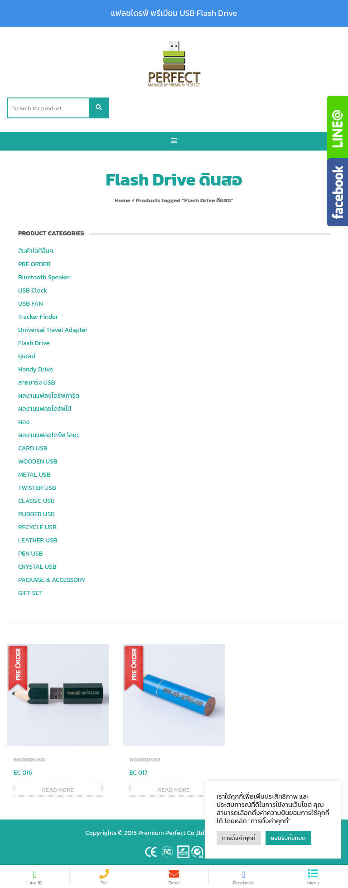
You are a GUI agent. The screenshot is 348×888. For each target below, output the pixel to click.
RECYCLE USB (37, 527)
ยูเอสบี (26, 356)
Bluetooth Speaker (44, 277)
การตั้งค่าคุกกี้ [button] (239, 838)
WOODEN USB (37, 461)
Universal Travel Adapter (52, 330)
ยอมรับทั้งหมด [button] (288, 838)
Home (122, 200)
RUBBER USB (36, 514)
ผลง (23, 422)
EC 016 (23, 772)
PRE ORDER (34, 264)
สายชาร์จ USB (36, 382)
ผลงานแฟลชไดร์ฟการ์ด (48, 395)
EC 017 (139, 772)
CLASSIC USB (36, 501)
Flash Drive (33, 343)
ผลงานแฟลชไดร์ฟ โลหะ (48, 435)
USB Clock (32, 290)
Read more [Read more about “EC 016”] (58, 790)
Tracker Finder (38, 317)
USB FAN (30, 303)
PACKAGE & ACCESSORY (52, 580)
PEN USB (30, 553)
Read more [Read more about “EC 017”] (174, 790)
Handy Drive (35, 369)
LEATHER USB (37, 540)
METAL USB (34, 474)
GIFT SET (30, 593)
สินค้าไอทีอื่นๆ (35, 251)
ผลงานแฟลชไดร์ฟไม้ (44, 409)
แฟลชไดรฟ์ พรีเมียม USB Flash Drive (174, 13)
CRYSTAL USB (37, 566)
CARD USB (32, 448)
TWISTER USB (37, 488)
